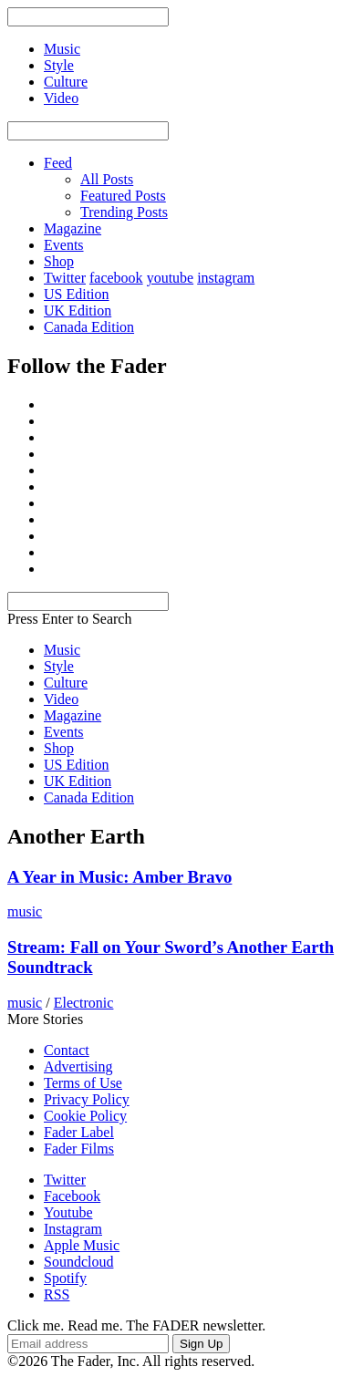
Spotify (65, 1278)
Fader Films (79, 1148)
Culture (66, 682)
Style (59, 666)
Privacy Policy (87, 1099)
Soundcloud (78, 1261)
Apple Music (81, 1245)
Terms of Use (83, 1083)
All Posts (106, 179)
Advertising (78, 1066)
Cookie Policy (85, 1115)
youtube (170, 277)
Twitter (65, 277)
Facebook (72, 1196)
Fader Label (79, 1132)
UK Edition (77, 310)
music (24, 911)
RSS (56, 1294)
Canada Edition (89, 327)
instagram (225, 277)
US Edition (76, 294)
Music (62, 649)
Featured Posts (123, 195)
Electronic (84, 1002)
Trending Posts (124, 212)
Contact (66, 1050)
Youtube (68, 1212)
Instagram (73, 1229)
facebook (116, 277)
